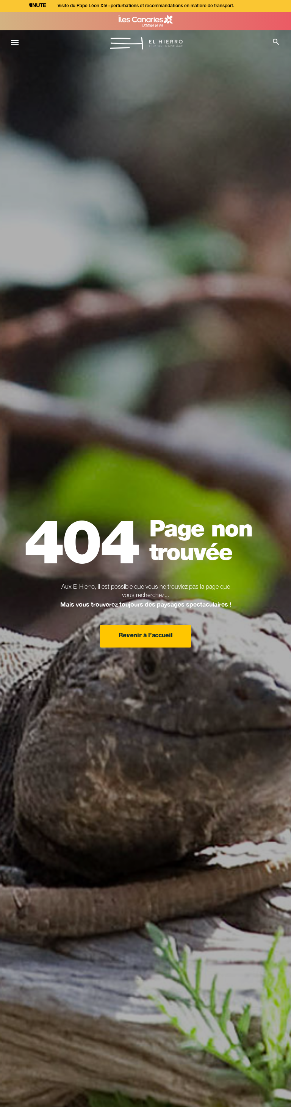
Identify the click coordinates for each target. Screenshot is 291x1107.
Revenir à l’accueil (146, 636)
